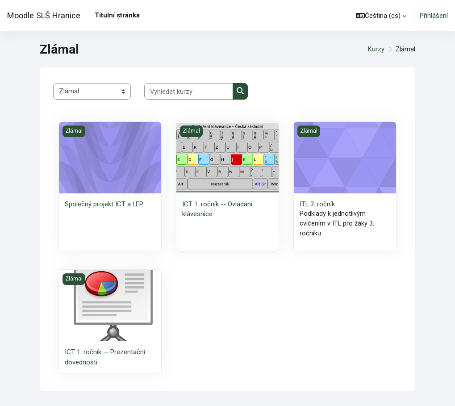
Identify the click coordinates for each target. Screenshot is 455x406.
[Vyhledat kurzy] (188, 91)
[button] (381, 15)
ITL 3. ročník (317, 204)
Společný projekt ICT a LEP (104, 204)
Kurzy (375, 50)
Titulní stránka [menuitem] (117, 15)
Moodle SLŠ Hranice (43, 15)
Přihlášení (434, 16)
